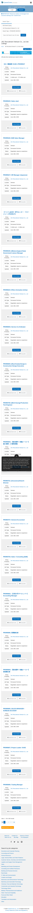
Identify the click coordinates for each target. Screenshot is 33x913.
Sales (2, 864)
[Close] (16, 456)
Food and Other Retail (7, 895)
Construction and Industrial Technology (11, 886)
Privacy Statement (10, 910)
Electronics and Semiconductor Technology (12, 879)
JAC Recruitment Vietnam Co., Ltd (19, 68)
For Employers (24, 837)
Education (3, 897)
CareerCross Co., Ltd (13, 908)
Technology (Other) (6, 888)
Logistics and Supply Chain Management (11, 862)
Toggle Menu (27, 49)
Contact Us (14, 835)
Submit (23, 35)
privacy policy (25, 467)
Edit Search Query (7, 25)
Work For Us (8, 837)
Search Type (6, 21)
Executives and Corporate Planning (10, 851)
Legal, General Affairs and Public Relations (12, 857)
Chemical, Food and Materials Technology (12, 884)
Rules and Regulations (21, 910)
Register (21, 9)
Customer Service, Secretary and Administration (13, 860)
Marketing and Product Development (10, 866)
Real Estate (4, 873)
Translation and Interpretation (8, 899)
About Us (6, 835)
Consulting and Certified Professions (10, 868)
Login (12, 9)
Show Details (16, 87)
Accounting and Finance (7, 853)
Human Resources (6, 855)
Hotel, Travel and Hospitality (8, 892)
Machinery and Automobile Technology (11, 881)
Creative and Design (6, 877)
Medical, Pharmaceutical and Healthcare (11, 890)
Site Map (16, 837)
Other (2, 901)
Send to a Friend (24, 835)
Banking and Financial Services (9, 870)
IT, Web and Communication (8, 875)
